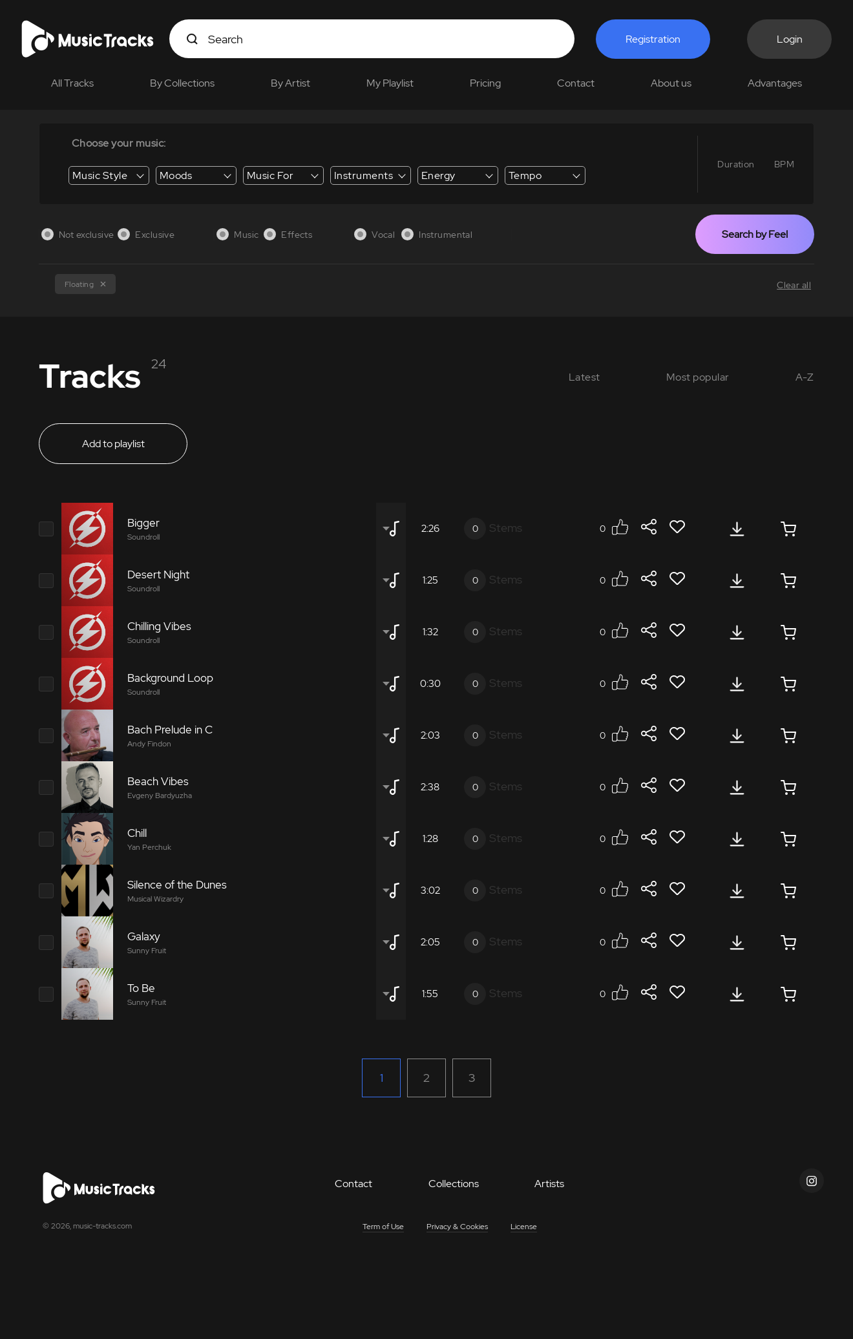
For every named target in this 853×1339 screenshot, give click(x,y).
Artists (549, 1183)
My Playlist (390, 83)
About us (671, 83)
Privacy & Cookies (457, 1226)
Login (790, 39)
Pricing (485, 83)
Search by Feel (755, 234)
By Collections (182, 83)
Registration (653, 39)
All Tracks (72, 83)
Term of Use (383, 1226)
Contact (576, 83)
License (524, 1226)
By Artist (290, 83)
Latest (584, 377)
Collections (453, 1183)
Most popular (698, 377)
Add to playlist (113, 443)
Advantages (775, 83)
